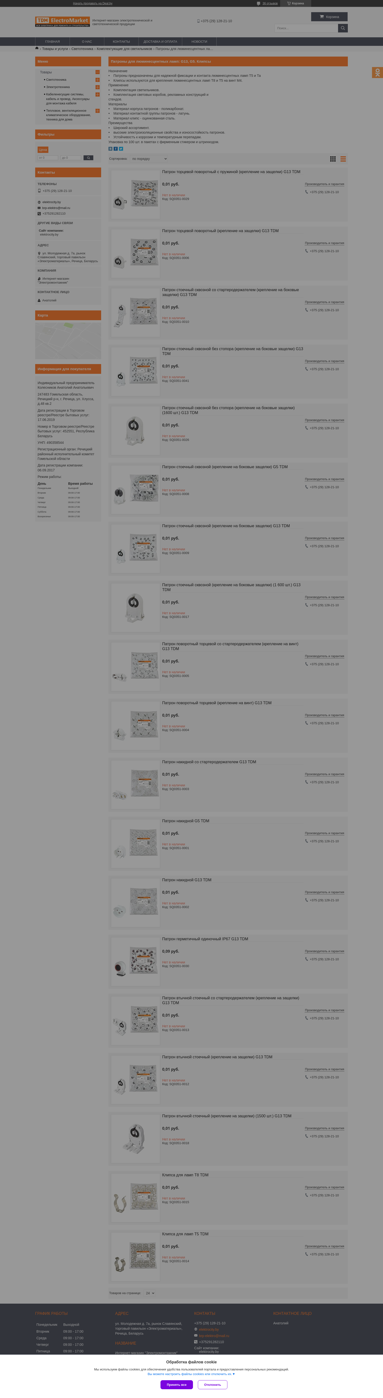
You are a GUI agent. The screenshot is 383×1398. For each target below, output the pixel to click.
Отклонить (212, 1385)
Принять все (177, 1385)
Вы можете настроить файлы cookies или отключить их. (190, 1374)
